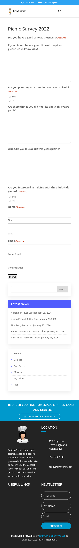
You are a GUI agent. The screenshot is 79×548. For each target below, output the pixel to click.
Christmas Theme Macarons (26, 337)
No (13, 100)
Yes (14, 96)
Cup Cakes (19, 366)
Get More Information (41, 416)
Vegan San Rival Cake (22, 312)
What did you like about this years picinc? (34, 149)
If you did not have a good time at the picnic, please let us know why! (36, 47)
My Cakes (19, 378)
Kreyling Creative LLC (52, 535)
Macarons (19, 372)
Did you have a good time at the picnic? (37, 38)
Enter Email (14, 254)
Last (10, 233)
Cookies (18, 359)
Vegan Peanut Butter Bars (24, 318)
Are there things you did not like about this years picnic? (38, 108)
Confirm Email (15, 267)
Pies (16, 384)
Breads (17, 353)
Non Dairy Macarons (22, 325)
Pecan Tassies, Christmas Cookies (28, 331)
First (10, 220)
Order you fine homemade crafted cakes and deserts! (42, 407)
